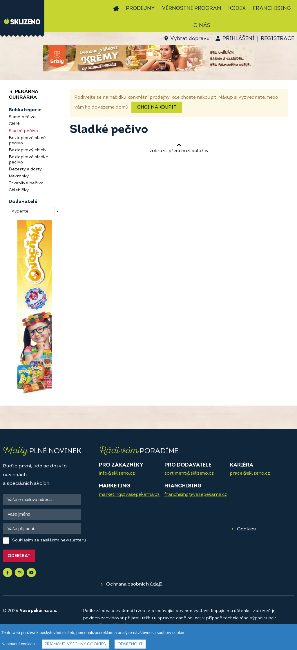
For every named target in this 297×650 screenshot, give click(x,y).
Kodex (237, 8)
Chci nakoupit (156, 107)
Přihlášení (238, 39)
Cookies (246, 529)
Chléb (15, 124)
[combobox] (35, 211)
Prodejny (140, 8)
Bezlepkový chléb (27, 150)
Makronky (19, 176)
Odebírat (19, 556)
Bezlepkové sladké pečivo (28, 160)
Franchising (272, 8)
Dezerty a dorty (25, 169)
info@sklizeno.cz (117, 473)
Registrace (277, 39)
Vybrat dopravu (189, 39)
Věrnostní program (191, 8)
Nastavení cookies (18, 644)
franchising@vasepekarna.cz (195, 494)
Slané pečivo (22, 117)
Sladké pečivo (23, 131)
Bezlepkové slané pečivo (27, 140)
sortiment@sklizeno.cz (189, 473)
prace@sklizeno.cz (250, 473)
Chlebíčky (19, 190)
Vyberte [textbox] (19, 211)
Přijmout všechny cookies (75, 644)
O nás (201, 25)
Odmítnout (130, 644)
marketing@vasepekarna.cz (129, 494)
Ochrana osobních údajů (134, 584)
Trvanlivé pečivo (26, 183)
